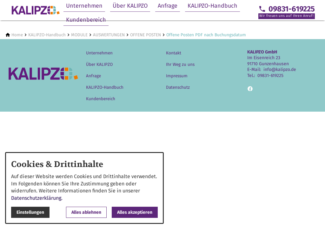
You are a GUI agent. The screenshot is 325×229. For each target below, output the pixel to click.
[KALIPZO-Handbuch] (47, 35)
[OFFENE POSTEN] (145, 35)
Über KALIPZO (130, 5)
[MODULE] (79, 35)
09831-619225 (270, 75)
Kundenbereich (86, 19)
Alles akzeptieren (134, 212)
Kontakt (173, 53)
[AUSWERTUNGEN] (109, 35)
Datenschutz (178, 87)
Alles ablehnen (86, 212)
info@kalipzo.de (279, 69)
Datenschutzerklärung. (37, 198)
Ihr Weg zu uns (180, 64)
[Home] (17, 35)
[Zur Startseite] (35, 10)
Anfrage (167, 5)
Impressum (177, 76)
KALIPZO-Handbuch (212, 5)
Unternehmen (84, 5)
